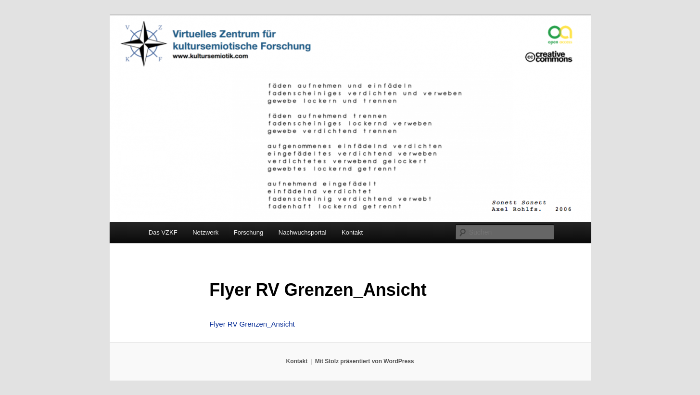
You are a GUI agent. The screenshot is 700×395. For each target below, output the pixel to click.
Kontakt (352, 232)
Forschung (248, 232)
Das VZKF (163, 232)
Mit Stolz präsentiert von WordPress (364, 361)
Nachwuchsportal (303, 232)
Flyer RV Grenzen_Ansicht (251, 324)
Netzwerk (205, 232)
